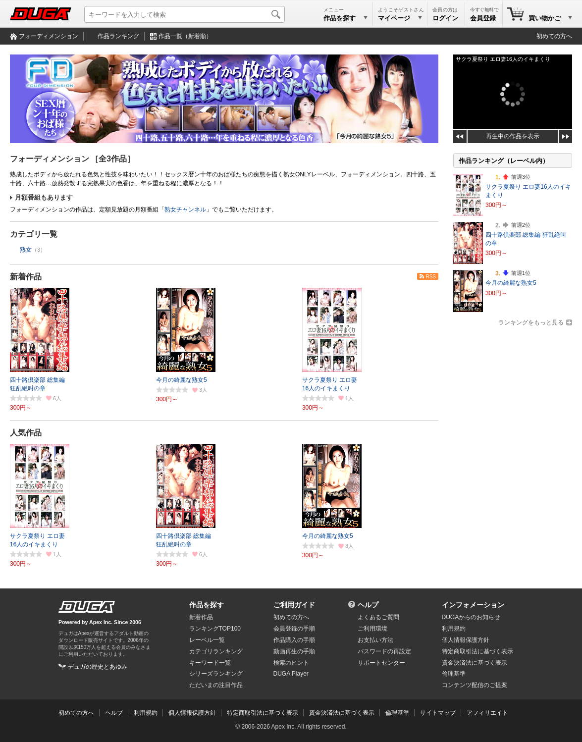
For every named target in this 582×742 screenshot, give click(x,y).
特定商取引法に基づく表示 (262, 712)
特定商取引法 (477, 651)
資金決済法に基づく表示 (341, 712)
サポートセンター (381, 662)
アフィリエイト (487, 712)
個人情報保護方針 (465, 639)
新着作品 (26, 276)
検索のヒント (291, 662)
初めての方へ (554, 36)
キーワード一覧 (210, 662)
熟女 (26, 249)
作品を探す (206, 605)
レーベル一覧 (207, 639)
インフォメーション (473, 605)
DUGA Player (291, 673)
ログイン (445, 18)
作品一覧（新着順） (185, 36)
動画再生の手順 (294, 651)
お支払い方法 (375, 639)
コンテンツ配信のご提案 (474, 685)
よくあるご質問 (378, 617)
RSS (430, 276)
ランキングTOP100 (215, 628)
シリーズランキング (216, 673)
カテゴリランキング (216, 651)
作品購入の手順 (294, 639)
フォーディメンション (48, 36)
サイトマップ (438, 712)
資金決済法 (474, 662)
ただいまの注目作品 (216, 685)
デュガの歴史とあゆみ (97, 666)
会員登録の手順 (294, 628)
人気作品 (26, 432)
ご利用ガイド (294, 605)
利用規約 (454, 628)
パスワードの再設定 (384, 651)
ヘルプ (368, 605)
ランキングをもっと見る (531, 322)
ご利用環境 (372, 628)
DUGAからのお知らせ (471, 617)
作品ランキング (118, 36)
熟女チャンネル (185, 209)
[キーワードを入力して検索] (184, 14)
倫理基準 (454, 673)
